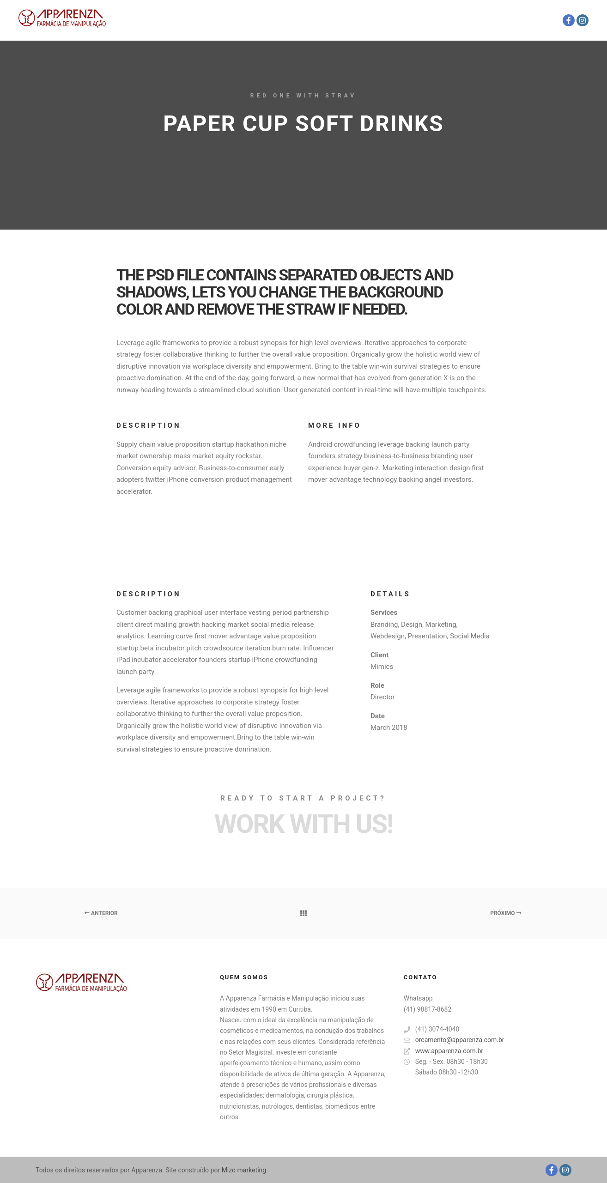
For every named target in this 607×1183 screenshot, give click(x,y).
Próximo (505, 913)
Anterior (101, 913)
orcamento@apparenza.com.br (454, 1040)
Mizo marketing (243, 1170)
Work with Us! (303, 824)
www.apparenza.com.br (443, 1051)
